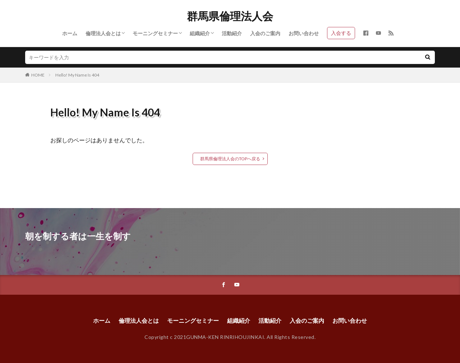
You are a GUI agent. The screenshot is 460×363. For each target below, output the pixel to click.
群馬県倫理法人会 (230, 16)
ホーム (69, 33)
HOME (38, 75)
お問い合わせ (304, 33)
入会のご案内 (265, 33)
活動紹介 (232, 33)
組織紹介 (200, 33)
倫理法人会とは (103, 33)
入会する (341, 33)
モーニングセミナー (155, 33)
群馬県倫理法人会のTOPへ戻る (230, 158)
